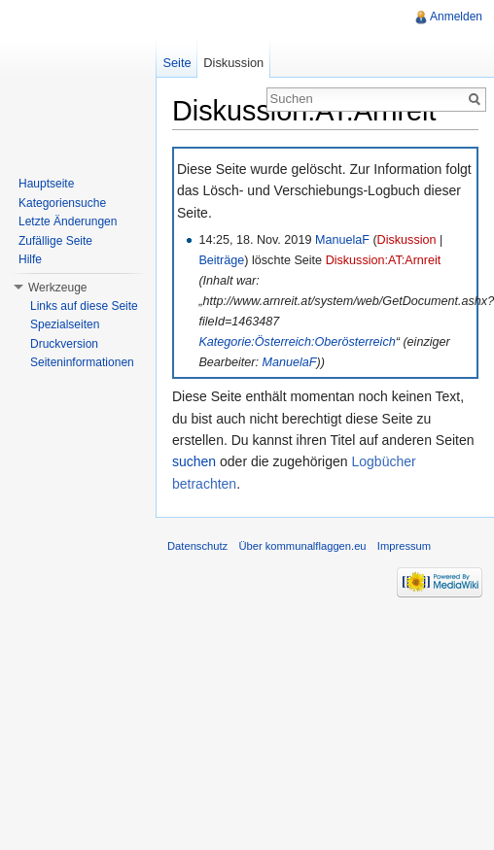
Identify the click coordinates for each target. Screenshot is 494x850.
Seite (176, 62)
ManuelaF (342, 240)
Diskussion (407, 240)
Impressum (404, 546)
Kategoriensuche (62, 203)
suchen (194, 461)
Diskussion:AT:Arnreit (383, 260)
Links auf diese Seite (84, 306)
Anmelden (456, 16)
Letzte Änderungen (67, 221)
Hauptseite (46, 183)
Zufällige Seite (55, 241)
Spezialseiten (64, 324)
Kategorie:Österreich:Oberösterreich (296, 342)
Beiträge (221, 260)
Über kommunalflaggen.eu (302, 546)
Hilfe (30, 259)
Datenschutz (197, 546)
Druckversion (64, 344)
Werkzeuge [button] (57, 287)
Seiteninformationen (82, 362)
